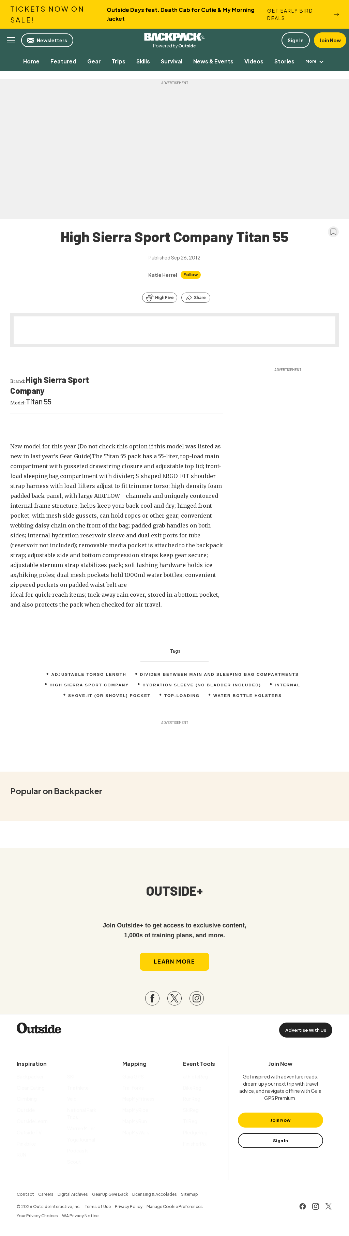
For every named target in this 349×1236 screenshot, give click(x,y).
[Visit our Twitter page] (174, 1000)
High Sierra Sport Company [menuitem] (88, 685)
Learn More (174, 963)
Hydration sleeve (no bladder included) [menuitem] (202, 685)
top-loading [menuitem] (182, 695)
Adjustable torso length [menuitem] (87, 674)
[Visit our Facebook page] (152, 1000)
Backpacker (174, 37)
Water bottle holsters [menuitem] (248, 695)
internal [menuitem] (289, 685)
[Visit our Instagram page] (196, 1000)
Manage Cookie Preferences (175, 1208)
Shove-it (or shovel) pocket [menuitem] (108, 695)
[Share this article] (195, 298)
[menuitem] (26, 61)
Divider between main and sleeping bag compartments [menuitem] (220, 674)
